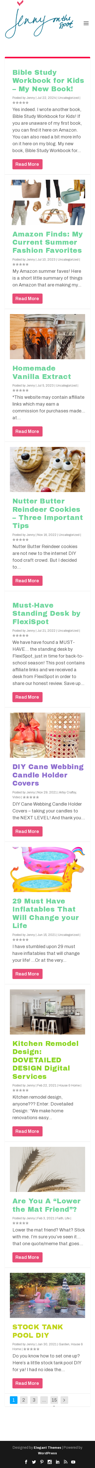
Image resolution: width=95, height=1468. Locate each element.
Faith (59, 1218)
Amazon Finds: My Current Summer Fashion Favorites (47, 242)
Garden (64, 1344)
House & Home (69, 1085)
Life (67, 1218)
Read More (27, 164)
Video (16, 797)
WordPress (47, 1453)
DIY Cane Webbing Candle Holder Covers (48, 775)
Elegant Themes (47, 1447)
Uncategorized (68, 98)
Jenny (30, 98)
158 (54, 1404)
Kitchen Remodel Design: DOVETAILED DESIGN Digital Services (45, 1060)
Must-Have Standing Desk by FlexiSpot (46, 614)
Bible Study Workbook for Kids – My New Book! (48, 81)
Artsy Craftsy (67, 792)
